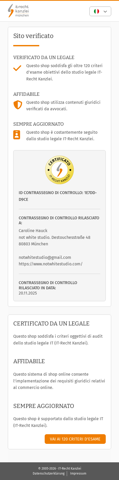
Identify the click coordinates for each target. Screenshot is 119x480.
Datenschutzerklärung (48, 473)
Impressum (78, 473)
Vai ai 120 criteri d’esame (75, 439)
